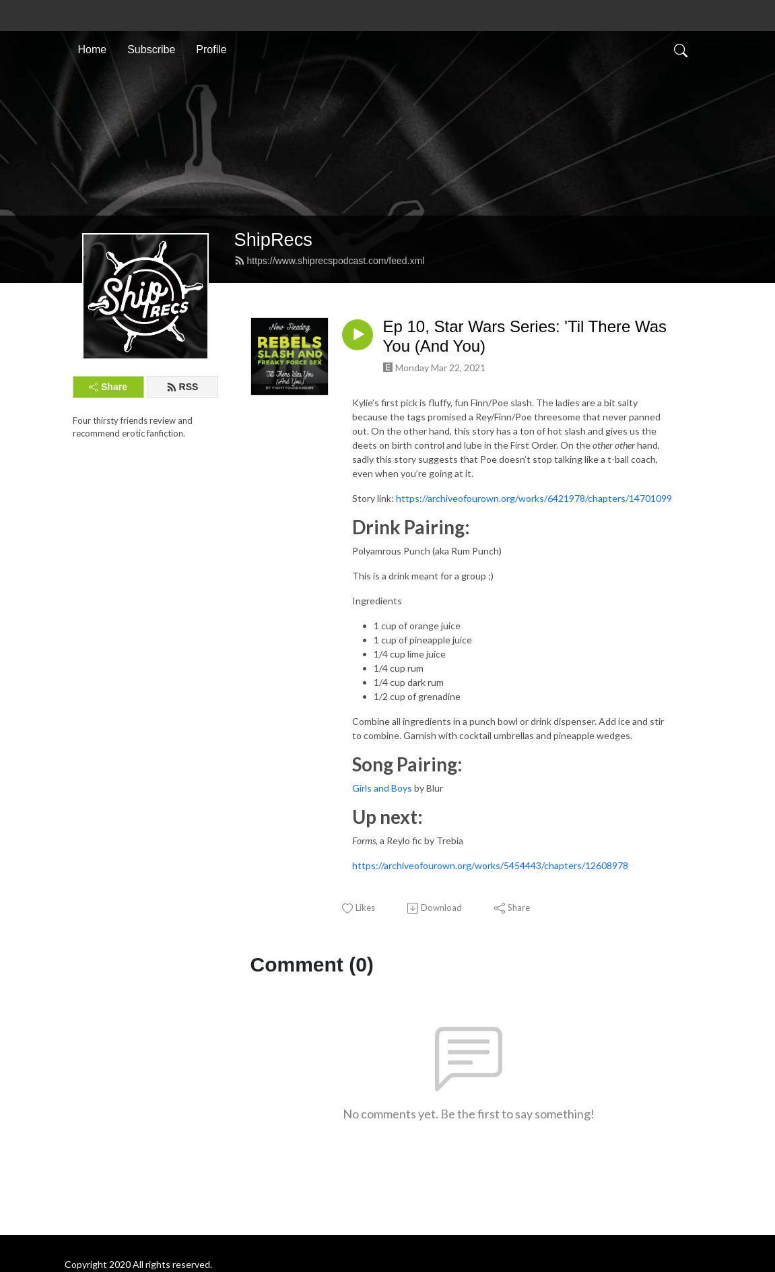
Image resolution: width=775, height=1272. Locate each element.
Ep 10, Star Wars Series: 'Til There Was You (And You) (525, 336)
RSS (182, 386)
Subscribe (151, 49)
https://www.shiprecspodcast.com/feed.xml (329, 260)
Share (108, 386)
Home (92, 49)
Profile (211, 49)
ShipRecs (273, 239)
